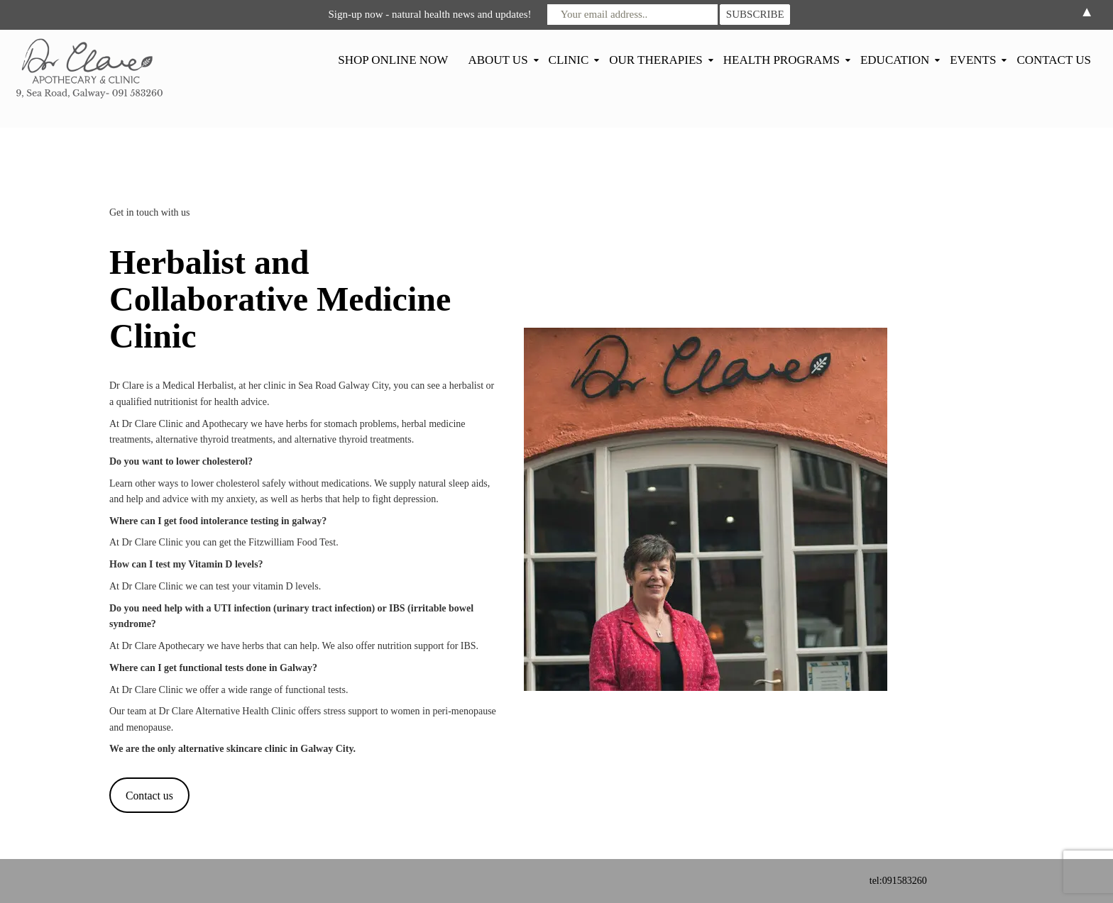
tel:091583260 (898, 880)
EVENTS (973, 60)
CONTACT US (1053, 60)
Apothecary (226, 424)
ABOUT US (497, 60)
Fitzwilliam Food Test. (293, 542)
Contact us (149, 796)
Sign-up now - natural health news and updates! (429, 14)
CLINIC (569, 60)
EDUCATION (894, 60)
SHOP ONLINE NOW (393, 60)
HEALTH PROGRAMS (781, 60)
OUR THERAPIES (655, 60)
